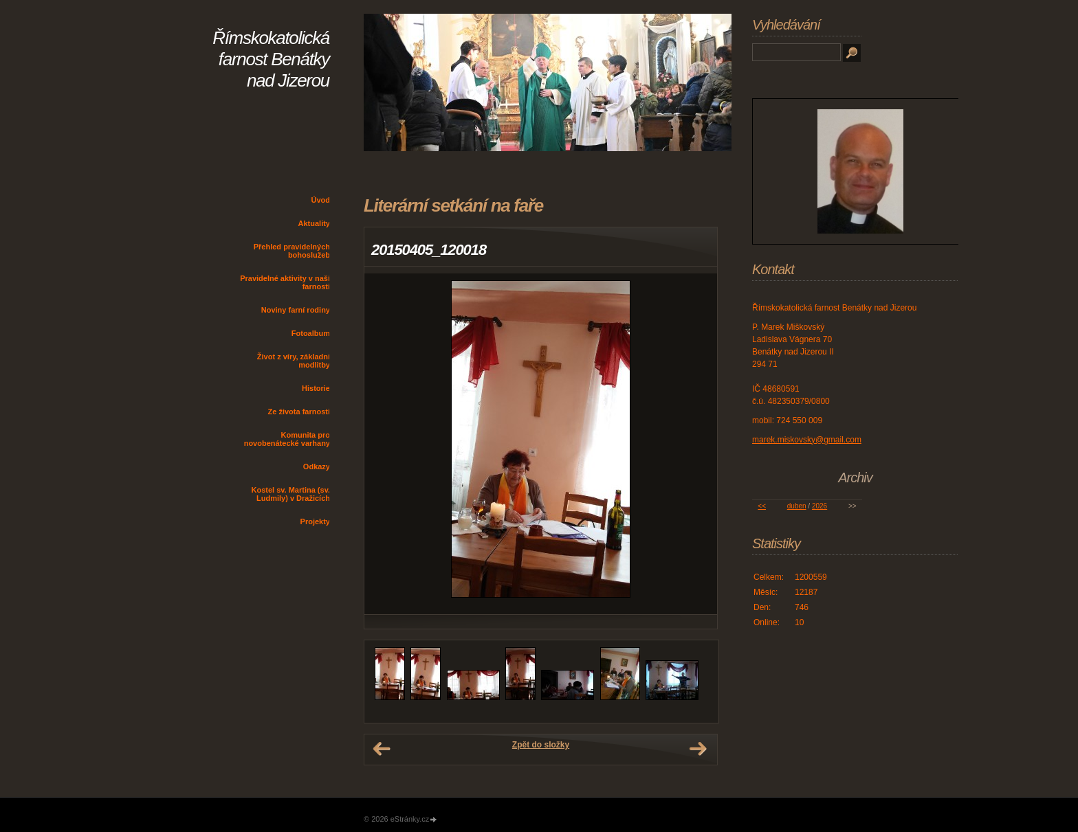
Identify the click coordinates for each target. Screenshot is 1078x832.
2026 (819, 506)
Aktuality (314, 223)
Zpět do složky (540, 745)
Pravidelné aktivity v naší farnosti (285, 282)
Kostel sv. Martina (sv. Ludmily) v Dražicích (290, 494)
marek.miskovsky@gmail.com (806, 440)
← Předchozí (381, 749)
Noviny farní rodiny (295, 310)
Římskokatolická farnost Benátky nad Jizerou (270, 59)
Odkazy (316, 466)
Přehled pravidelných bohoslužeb (292, 251)
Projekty (315, 521)
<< (762, 506)
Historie (316, 388)
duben (796, 506)
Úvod (321, 200)
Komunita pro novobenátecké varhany (287, 439)
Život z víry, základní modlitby (293, 360)
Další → (698, 749)
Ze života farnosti (299, 411)
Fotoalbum (311, 333)
